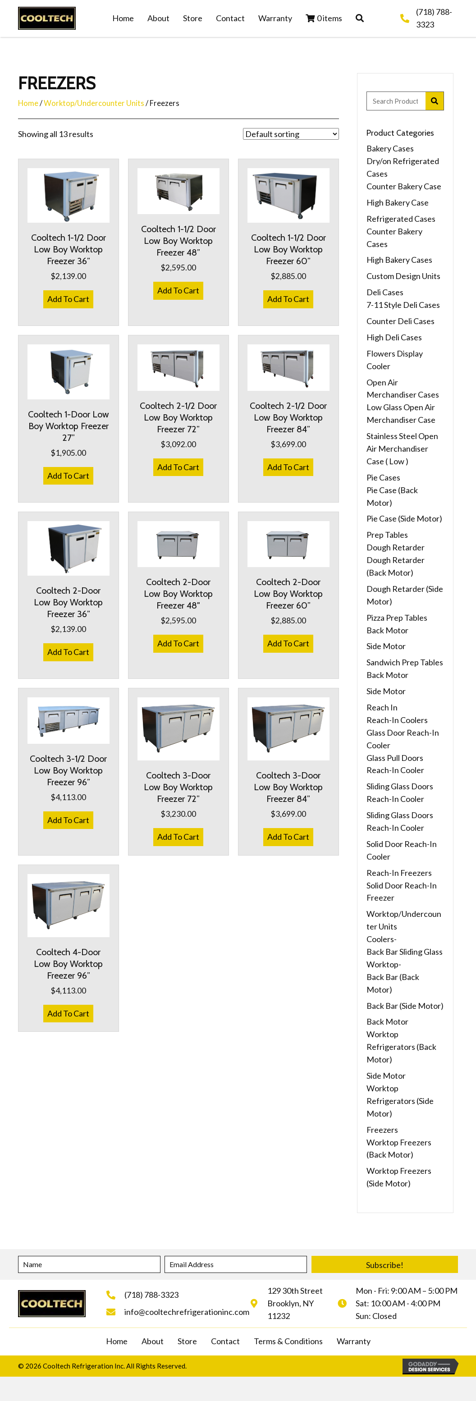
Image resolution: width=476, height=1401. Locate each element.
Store (187, 1341)
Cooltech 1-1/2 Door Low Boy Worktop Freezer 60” (288, 249)
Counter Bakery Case (403, 186)
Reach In (382, 707)
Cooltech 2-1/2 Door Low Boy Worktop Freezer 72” (178, 417)
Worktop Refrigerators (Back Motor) (401, 1046)
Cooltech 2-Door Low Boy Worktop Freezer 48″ (178, 594)
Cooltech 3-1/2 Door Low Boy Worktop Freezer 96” (68, 770)
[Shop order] (291, 134)
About (153, 1341)
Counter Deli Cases (400, 321)
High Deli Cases (394, 337)
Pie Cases (383, 477)
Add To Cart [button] (68, 299)
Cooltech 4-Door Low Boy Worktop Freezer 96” (68, 964)
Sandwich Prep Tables (404, 662)
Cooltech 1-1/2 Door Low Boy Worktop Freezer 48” (178, 241)
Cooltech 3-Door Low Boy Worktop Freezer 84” (288, 787)
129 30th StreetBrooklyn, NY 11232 (295, 1303)
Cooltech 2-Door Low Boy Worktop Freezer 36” (68, 602)
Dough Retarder (395, 547)
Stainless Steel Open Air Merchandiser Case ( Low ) (402, 448)
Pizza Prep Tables (396, 618)
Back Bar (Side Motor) (405, 1006)
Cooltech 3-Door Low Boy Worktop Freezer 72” (178, 787)
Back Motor (387, 630)
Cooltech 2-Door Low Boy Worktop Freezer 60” (288, 594)
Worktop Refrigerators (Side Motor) (400, 1100)
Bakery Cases (390, 148)
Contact (225, 1341)
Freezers (382, 1130)
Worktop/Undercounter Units (94, 103)
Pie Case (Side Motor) (404, 518)
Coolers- (381, 939)
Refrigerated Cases (400, 219)
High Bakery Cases (399, 260)
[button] (360, 18)
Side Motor (386, 646)
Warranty (354, 1341)
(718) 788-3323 (151, 1295)
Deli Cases (384, 292)
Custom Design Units (403, 276)
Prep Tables (387, 535)
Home (28, 103)
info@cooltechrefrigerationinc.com (186, 1312)
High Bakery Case (397, 202)
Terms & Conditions (288, 1341)
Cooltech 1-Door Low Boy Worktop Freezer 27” (68, 426)
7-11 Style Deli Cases (403, 305)
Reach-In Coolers (397, 720)
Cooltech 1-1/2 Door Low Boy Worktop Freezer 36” (68, 249)
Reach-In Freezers (399, 873)
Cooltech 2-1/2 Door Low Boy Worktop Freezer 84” (288, 417)
